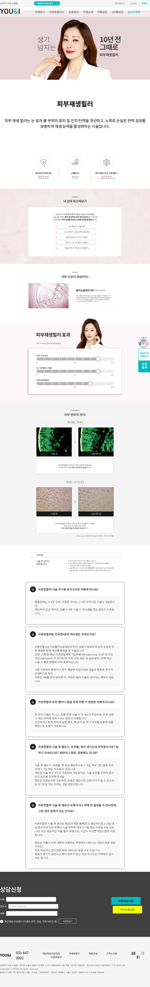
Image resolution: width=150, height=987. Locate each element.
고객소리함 (111, 953)
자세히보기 (67, 921)
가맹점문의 (74, 953)
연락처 (3, 906)
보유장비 (74, 12)
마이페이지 (120, 3)
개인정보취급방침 (51, 953)
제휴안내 (93, 953)
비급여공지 (56, 957)
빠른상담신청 (126, 901)
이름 (2, 899)
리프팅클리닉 (56, 12)
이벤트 (145, 3)
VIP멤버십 (117, 12)
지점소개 (88, 12)
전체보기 (40, 12)
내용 (2, 913)
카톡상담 (102, 12)
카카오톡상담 (127, 910)
